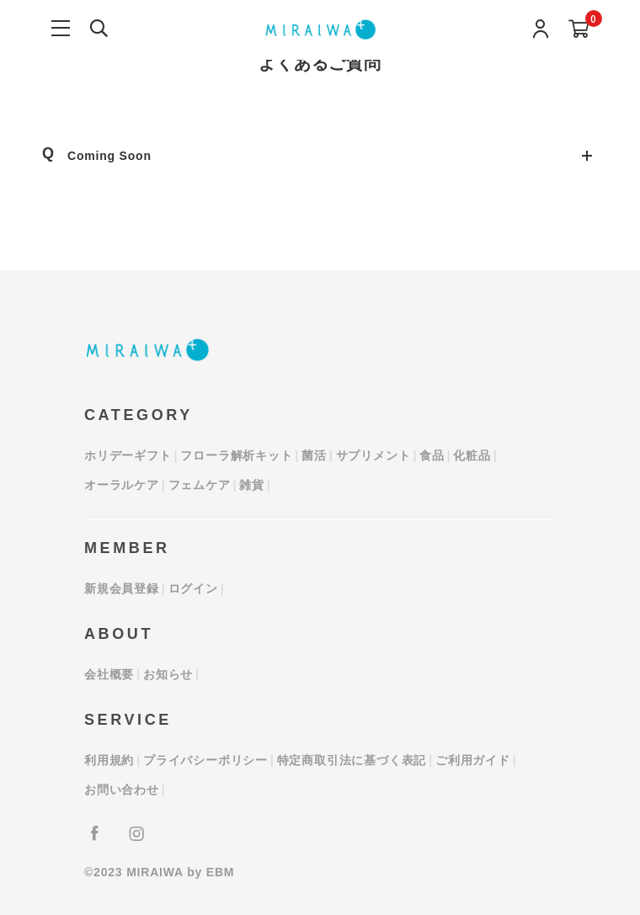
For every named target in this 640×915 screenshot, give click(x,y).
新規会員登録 (121, 588)
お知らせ (168, 674)
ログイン (193, 588)
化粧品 (471, 455)
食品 (432, 455)
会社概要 (109, 674)
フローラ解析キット (236, 455)
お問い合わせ (121, 789)
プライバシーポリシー (205, 760)
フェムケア (199, 485)
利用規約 (109, 760)
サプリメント (373, 455)
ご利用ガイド (472, 760)
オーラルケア (121, 485)
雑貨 (251, 485)
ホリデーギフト (128, 455)
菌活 (314, 455)
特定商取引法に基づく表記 (352, 760)
